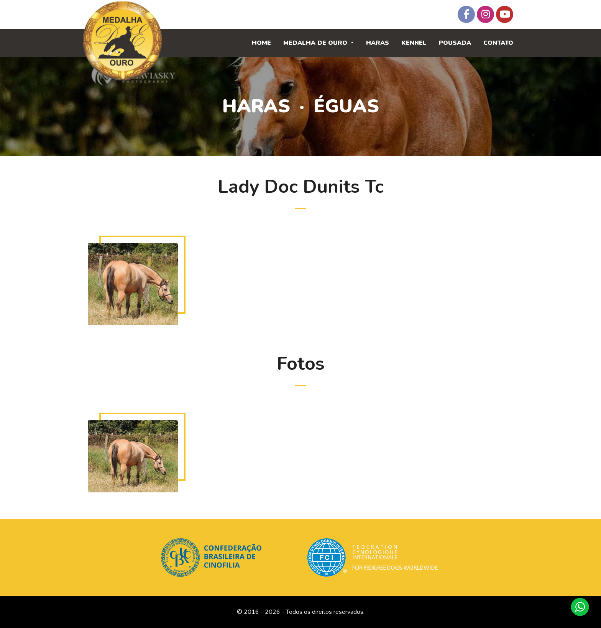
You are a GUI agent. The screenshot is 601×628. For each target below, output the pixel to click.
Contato (498, 43)
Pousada (455, 43)
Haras (377, 43)
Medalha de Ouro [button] (316, 43)
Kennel (414, 43)
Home (261, 43)
